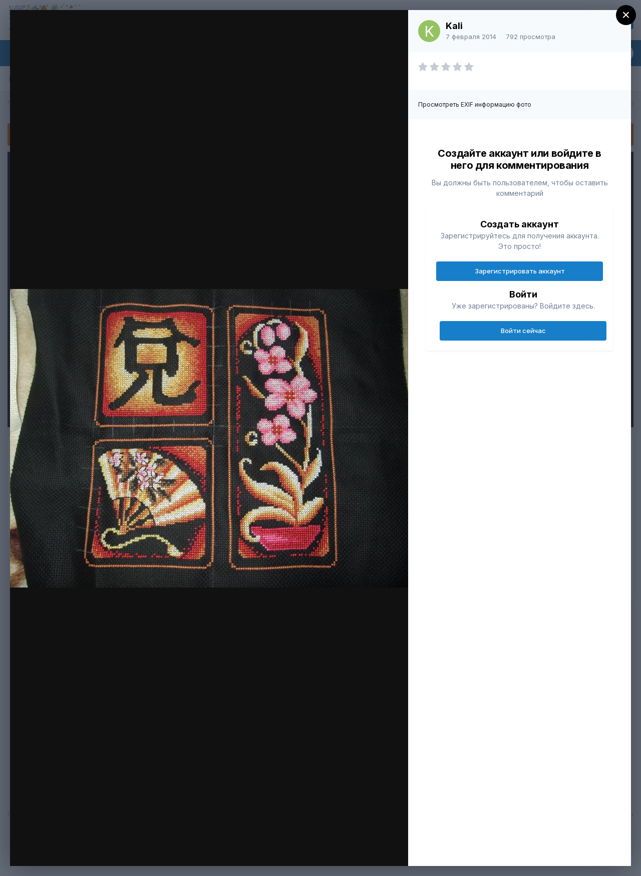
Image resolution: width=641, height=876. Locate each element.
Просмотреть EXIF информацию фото (474, 104)
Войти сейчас (523, 331)
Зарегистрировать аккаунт (520, 271)
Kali (454, 26)
